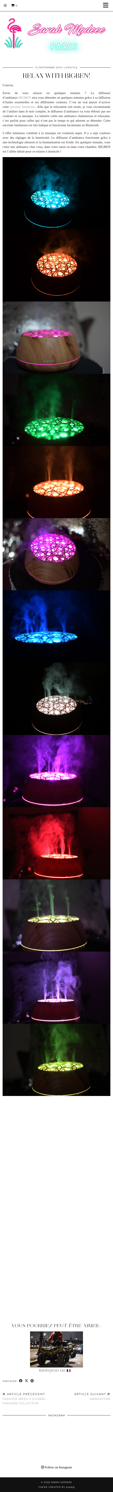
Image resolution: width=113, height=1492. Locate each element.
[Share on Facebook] (21, 1381)
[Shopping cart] (14, 5)
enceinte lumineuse (22, 107)
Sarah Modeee (61, 1482)
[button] (107, 6)
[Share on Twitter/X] (26, 1381)
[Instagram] (5, 5)
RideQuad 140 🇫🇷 (55, 1371)
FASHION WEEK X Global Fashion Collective (30, 1398)
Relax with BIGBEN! (57, 76)
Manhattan (92, 1396)
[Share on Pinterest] (32, 1381)
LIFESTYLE (71, 67)
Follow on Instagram (56, 1467)
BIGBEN (25, 97)
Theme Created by (56, 1487)
